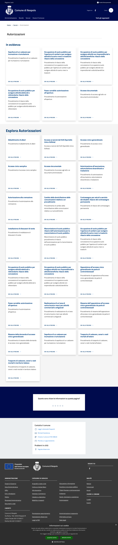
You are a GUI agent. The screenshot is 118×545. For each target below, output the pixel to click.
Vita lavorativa (36, 490)
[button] (59, 542)
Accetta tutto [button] (52, 538)
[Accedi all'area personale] (104, 2)
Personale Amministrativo (13, 500)
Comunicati (90, 487)
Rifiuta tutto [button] (66, 537)
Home (9, 25)
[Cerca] (111, 10)
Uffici (6, 490)
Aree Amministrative (11, 487)
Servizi (15, 25)
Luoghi (89, 499)
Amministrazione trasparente (68, 513)
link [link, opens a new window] (77, 534)
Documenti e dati (10, 504)
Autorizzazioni (63, 500)
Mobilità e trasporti (38, 500)
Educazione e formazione (67, 483)
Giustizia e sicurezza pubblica (68, 487)
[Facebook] (94, 10)
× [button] (116, 525)
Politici (7, 497)
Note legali (62, 520)
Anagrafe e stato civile (39, 484)
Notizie (89, 484)
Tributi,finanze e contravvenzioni (69, 490)
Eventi (89, 503)
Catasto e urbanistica (38, 497)
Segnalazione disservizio (39, 517)
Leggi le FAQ (36, 520)
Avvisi (88, 490)
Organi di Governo (10, 484)
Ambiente (62, 493)
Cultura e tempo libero (39, 487)
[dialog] (59, 534)
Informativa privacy (65, 517)
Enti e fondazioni (10, 494)
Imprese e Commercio (39, 494)
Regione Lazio (9, 2)
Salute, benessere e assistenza (69, 497)
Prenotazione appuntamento (41, 513)
